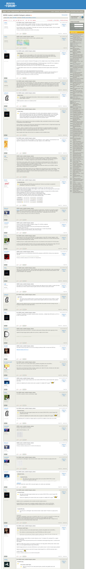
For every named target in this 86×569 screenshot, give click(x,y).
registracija (57, 11)
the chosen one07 (8, 362)
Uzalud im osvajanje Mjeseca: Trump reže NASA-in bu (77, 52)
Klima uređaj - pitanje (77, 69)
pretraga (81, 11)
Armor (5, 235)
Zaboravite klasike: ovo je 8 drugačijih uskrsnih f (78, 37)
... (12, 20)
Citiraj (64, 25)
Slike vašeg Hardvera (77, 106)
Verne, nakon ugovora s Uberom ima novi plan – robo (77, 150)
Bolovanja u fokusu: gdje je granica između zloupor (78, 57)
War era (74, 102)
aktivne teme (62, 11)
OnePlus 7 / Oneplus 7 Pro (78, 182)
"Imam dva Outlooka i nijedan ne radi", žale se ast (78, 142)
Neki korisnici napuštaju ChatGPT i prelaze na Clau (78, 164)
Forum (8, 11)
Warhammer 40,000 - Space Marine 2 (78, 174)
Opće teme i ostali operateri (26, 11)
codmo (5, 22)
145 (18, 20)
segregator (6, 222)
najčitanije (68, 11)
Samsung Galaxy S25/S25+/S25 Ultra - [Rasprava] (77, 49)
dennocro (6, 328)
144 (16, 20)
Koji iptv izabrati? (76, 167)
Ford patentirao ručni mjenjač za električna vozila (78, 169)
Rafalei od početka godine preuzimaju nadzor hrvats (78, 55)
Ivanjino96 (6, 426)
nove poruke (73, 11)
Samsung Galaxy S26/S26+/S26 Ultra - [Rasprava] (77, 119)
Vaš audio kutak (76, 58)
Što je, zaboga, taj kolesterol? (76, 85)
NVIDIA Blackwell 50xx (77, 42)
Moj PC (5, 78)
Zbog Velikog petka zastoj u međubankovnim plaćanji (78, 180)
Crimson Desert (76, 60)
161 (26, 20)
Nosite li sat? (75, 44)
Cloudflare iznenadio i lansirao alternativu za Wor (78, 192)
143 (14, 20)
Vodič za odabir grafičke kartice (77, 41)
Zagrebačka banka (76, 101)
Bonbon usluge (75, 190)
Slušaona (74, 71)
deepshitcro (7, 251)
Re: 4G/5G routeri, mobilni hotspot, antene (26, 22)
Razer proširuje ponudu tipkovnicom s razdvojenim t (78, 187)
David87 (6, 346)
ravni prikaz (56, 20)
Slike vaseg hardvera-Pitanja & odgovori (77, 64)
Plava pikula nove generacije (76, 77)
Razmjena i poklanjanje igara (77, 47)
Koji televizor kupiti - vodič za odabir (78, 62)
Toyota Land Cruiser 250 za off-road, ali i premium (78, 157)
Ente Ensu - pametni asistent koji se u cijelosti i (78, 184)
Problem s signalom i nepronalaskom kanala (77, 166)
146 (21, 20)
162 (28, 20)
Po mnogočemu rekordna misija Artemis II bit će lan (77, 133)
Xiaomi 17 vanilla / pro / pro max (78, 87)
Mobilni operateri (15, 11)
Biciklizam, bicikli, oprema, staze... (78, 93)
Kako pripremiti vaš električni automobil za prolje (77, 126)
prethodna (5, 20)
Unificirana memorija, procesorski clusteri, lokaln (78, 131)
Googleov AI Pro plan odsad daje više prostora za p (78, 83)
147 (23, 20)
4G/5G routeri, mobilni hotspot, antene (25, 36)
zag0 (5, 156)
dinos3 (5, 180)
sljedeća (34, 20)
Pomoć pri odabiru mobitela (78, 78)
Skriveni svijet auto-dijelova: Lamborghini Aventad (78, 153)
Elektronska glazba (76, 160)
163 (31, 20)
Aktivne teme (74, 32)
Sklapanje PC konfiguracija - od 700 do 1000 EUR (78, 112)
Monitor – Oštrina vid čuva (78, 159)
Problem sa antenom (77, 178)
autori (78, 11)
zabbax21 (6, 93)
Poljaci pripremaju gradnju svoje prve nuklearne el (78, 144)
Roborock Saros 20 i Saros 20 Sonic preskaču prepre (78, 122)
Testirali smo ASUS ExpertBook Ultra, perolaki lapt (78, 136)
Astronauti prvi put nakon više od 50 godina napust (77, 75)
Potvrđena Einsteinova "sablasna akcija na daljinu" (78, 95)
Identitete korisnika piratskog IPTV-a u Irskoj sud (77, 176)
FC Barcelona (75, 68)
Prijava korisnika (75, 21)
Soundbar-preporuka (77, 79)
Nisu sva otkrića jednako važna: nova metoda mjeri (78, 91)
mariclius (6, 138)
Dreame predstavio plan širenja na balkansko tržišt (78, 148)
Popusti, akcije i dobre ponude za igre (77, 162)
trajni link (60, 33)
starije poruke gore (64, 20)
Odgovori (64, 24)
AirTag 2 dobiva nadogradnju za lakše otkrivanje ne (77, 104)
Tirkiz (5, 51)
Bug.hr (4, 11)
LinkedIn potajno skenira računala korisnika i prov (77, 39)
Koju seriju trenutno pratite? (78, 65)
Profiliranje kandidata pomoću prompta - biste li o (78, 129)
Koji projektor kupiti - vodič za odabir (78, 89)
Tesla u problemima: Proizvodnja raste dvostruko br (78, 99)
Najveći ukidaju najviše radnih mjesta (77, 108)
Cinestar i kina (75, 45)
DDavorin (6, 208)
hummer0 (6, 378)
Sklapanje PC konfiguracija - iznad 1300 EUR (78, 115)
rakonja (6, 559)
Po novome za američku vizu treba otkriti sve (77, 73)
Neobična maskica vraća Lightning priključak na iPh (78, 189)
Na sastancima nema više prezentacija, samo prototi (78, 67)
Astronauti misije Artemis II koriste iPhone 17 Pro (78, 35)
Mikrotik (22, 349)
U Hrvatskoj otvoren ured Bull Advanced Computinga (78, 146)
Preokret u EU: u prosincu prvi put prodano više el (78, 117)
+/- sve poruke (50, 20)
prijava (52, 11)
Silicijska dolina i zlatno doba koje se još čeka (77, 155)
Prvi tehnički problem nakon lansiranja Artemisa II (78, 110)
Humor (74, 181)
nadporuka (65, 33)
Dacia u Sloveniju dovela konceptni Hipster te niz (77, 124)
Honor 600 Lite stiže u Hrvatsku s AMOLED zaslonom (77, 139)
